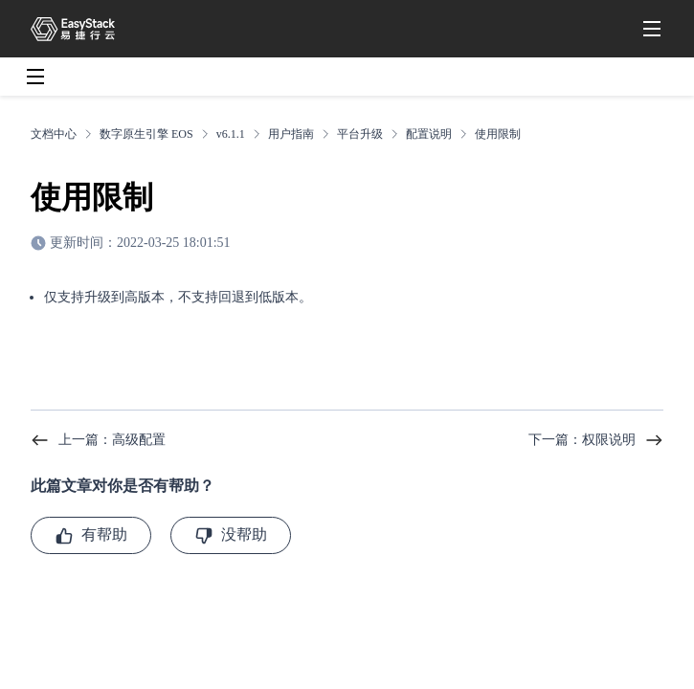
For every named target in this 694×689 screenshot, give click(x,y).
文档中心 (54, 134)
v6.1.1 (230, 134)
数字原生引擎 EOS (146, 134)
